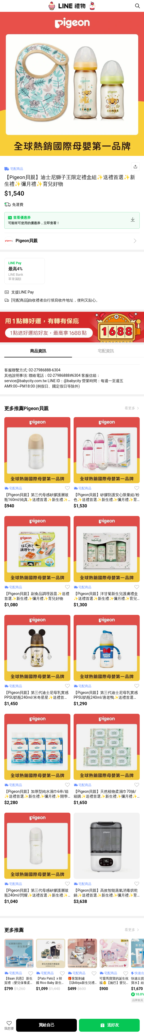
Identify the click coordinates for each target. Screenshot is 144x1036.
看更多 (130, 408)
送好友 (109, 1025)
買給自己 (47, 1025)
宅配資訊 (106, 351)
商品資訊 (38, 351)
